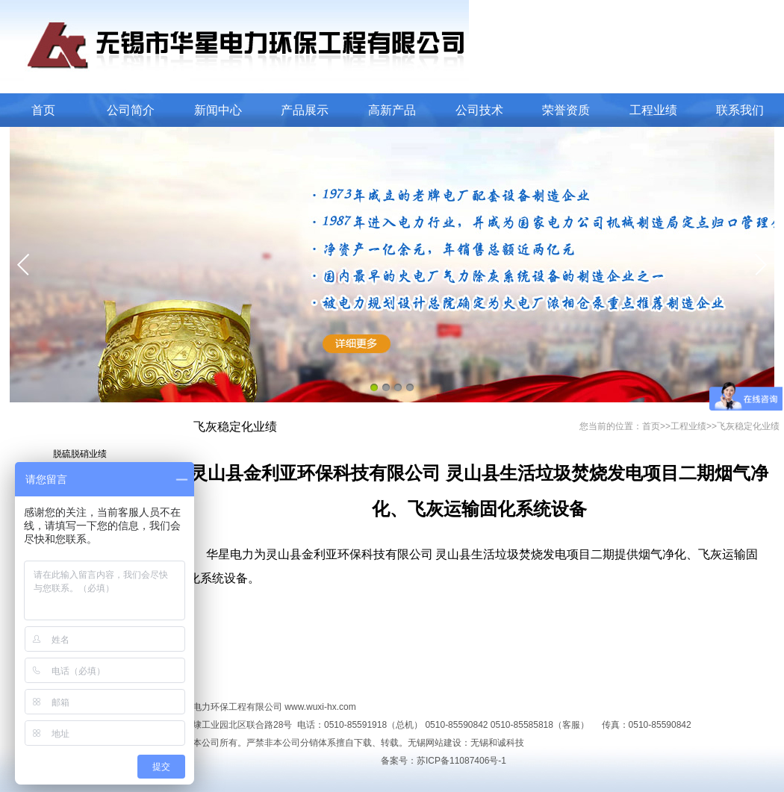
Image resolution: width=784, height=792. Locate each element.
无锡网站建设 (434, 743)
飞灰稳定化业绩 (748, 426)
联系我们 (740, 110)
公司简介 (131, 110)
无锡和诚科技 (497, 743)
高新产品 (392, 110)
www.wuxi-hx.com (319, 707)
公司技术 (479, 110)
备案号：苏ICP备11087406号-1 (443, 760)
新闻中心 (218, 110)
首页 (43, 110)
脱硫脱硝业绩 (80, 454)
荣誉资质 (566, 110)
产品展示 (305, 110)
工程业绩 (653, 110)
